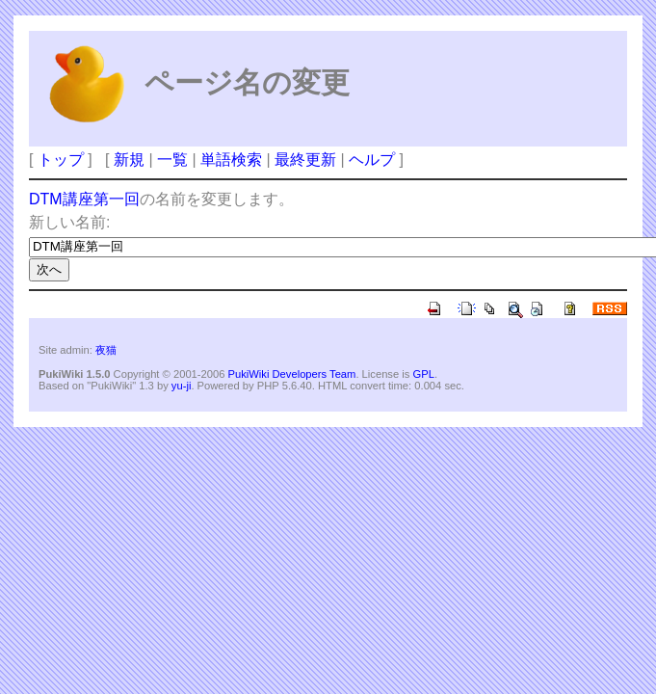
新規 (129, 159)
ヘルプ (372, 159)
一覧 (172, 159)
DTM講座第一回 (84, 199)
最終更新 (305, 159)
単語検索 (231, 159)
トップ (61, 159)
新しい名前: (69, 222)
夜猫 (106, 350)
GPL (422, 374)
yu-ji (181, 385)
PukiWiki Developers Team (292, 374)
